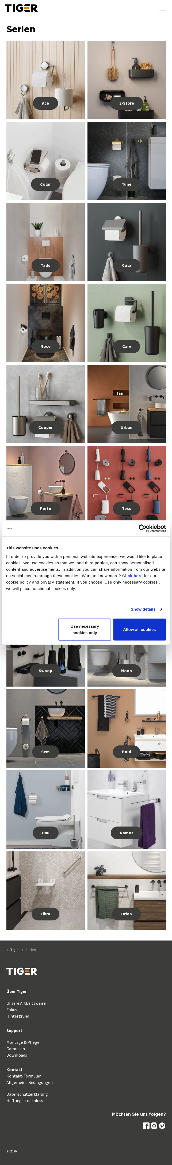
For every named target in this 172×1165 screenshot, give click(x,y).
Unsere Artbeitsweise (26, 1003)
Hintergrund (17, 1016)
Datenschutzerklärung (27, 1094)
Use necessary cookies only (85, 629)
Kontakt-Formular (23, 1076)
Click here (132, 575)
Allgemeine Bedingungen (29, 1083)
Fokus (11, 1010)
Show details (143, 609)
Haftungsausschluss (24, 1101)
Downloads (16, 1055)
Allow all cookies (139, 629)
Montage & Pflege (22, 1042)
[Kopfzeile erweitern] (163, 8)
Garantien (15, 1049)
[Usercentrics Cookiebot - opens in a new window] (142, 528)
